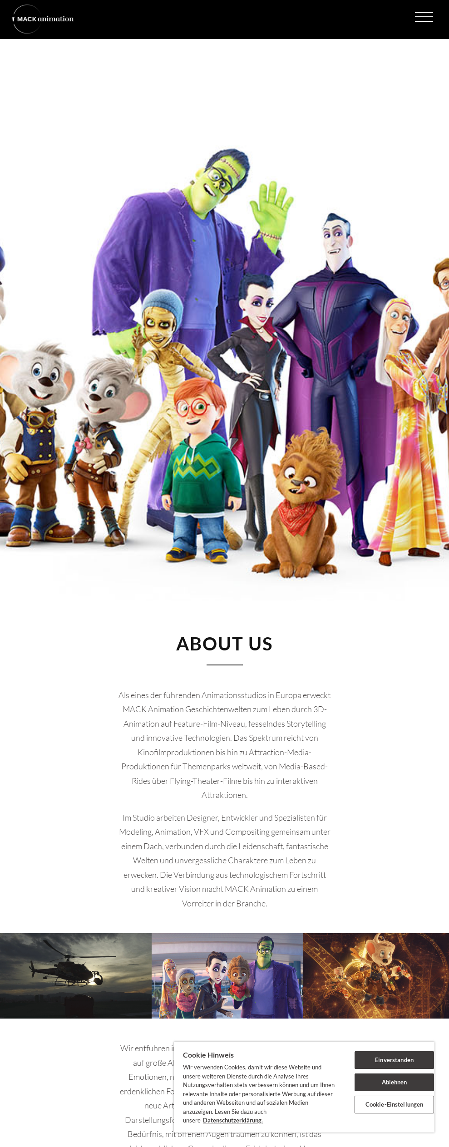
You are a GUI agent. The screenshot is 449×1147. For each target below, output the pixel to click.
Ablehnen (394, 1082)
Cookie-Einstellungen (394, 1104)
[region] (304, 1087)
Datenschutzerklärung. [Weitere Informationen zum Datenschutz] (233, 1120)
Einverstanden (394, 1059)
